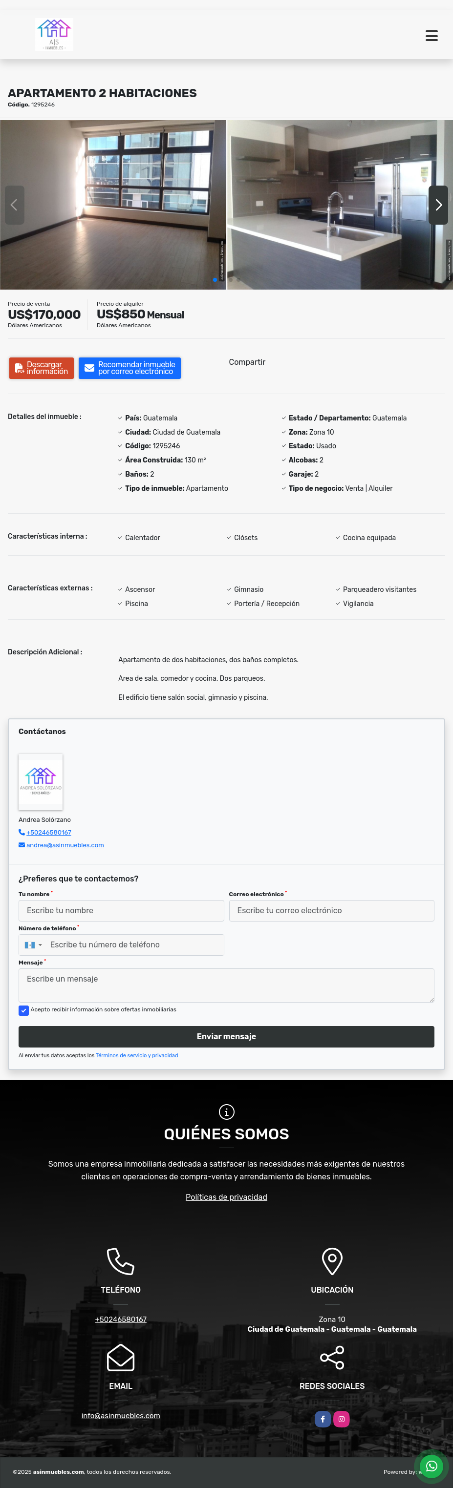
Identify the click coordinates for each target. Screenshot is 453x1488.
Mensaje (32, 962)
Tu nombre (36, 894)
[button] (215, 280)
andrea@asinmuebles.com (65, 845)
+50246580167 (48, 832)
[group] (113, 205)
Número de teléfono (49, 928)
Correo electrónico (258, 894)
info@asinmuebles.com (121, 1415)
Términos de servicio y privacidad (137, 1055)
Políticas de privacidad (226, 1197)
